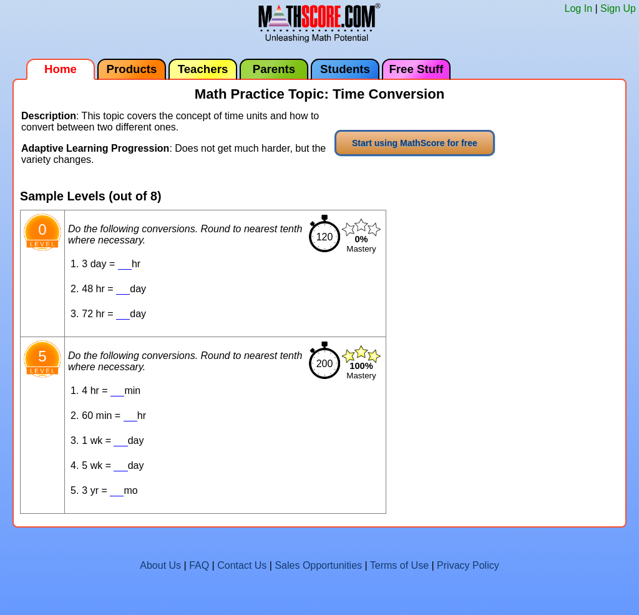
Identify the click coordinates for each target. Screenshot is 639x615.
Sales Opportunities (318, 565)
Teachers (203, 69)
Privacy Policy (468, 565)
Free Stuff (416, 69)
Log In (578, 8)
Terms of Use (399, 565)
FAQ (199, 565)
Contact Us (241, 565)
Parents (274, 69)
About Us (160, 565)
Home (60, 69)
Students (345, 69)
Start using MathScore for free (414, 143)
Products (132, 69)
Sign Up (618, 8)
